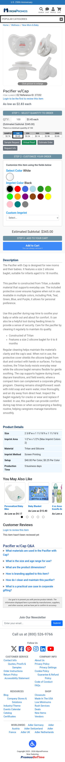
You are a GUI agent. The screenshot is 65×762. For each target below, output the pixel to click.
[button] (41, 9)
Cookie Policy (42, 671)
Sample (11, 142)
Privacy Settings (48, 667)
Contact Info (10, 660)
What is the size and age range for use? (29, 561)
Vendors (39, 716)
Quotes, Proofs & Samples (17, 665)
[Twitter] (14, 650)
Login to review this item (16, 530)
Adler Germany (36, 725)
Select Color (18, 170)
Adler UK (25, 732)
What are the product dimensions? (26, 567)
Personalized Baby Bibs (14, 507)
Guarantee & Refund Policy (48, 676)
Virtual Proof (29, 142)
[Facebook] (21, 650)
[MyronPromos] (15, 10)
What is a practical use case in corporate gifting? (28, 588)
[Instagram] (35, 650)
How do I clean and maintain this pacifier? (30, 580)
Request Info (10, 148)
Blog (6, 695)
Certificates (10, 716)
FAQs (37, 685)
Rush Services (42, 705)
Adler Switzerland (33, 728)
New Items (40, 712)
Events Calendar (12, 709)
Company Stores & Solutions (17, 700)
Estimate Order (46, 142)
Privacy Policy (42, 663)
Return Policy (10, 674)
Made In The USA (44, 698)
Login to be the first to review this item (23, 98)
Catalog (8, 712)
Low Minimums (43, 702)
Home (6, 25)
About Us (39, 660)
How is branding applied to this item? (27, 573)
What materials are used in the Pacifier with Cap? (30, 552)
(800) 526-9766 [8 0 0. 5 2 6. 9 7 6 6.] (40, 634)
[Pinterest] (28, 650)
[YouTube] (50, 650)
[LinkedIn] (42, 650)
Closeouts (40, 695)
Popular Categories (32, 19)
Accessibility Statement (16, 678)
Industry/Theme (12, 705)
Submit (57, 623)
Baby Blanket (34, 506)
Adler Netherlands (44, 732)
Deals (38, 709)
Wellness (15, 25)
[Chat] (47, 9)
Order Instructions (13, 671)
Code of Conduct (44, 681)
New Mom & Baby (30, 25)
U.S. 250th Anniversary (21, 2)
